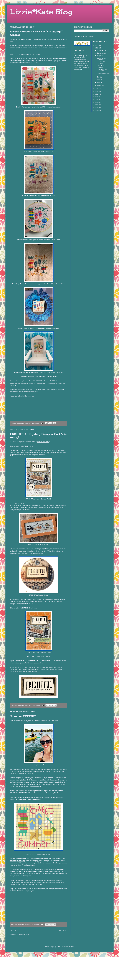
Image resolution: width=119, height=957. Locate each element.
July (98, 77)
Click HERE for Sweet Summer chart (38, 854)
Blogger (71, 946)
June (98, 80)
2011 (97, 108)
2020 (97, 45)
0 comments (36, 705)
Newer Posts (15, 931)
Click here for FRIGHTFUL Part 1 (38, 656)
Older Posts (62, 931)
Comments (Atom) (24, 934)
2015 (97, 97)
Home (39, 931)
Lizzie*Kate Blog (41, 11)
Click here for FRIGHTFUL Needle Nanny (24, 608)
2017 (97, 91)
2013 (97, 102)
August (99, 56)
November (100, 50)
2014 (97, 99)
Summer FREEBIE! (23, 716)
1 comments (35, 423)
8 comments (35, 924)
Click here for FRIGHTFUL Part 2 (21, 446)
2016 (97, 94)
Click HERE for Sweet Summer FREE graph (25, 54)
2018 (97, 88)
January (99, 85)
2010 (97, 110)
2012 (97, 105)
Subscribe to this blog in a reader (84, 36)
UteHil (58, 946)
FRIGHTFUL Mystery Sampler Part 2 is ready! (102, 68)
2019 (97, 48)
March (99, 82)
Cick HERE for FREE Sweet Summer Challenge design (38, 376)
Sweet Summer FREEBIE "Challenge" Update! (101, 60)
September (100, 53)
